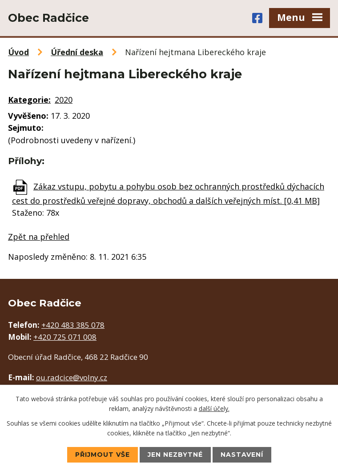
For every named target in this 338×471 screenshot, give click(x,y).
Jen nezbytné (175, 455)
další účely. (214, 408)
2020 (63, 99)
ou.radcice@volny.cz (71, 377)
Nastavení (242, 455)
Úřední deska (77, 52)
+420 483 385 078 (73, 325)
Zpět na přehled (38, 236)
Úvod (18, 52)
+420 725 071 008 (65, 337)
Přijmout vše (102, 455)
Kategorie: (29, 99)
